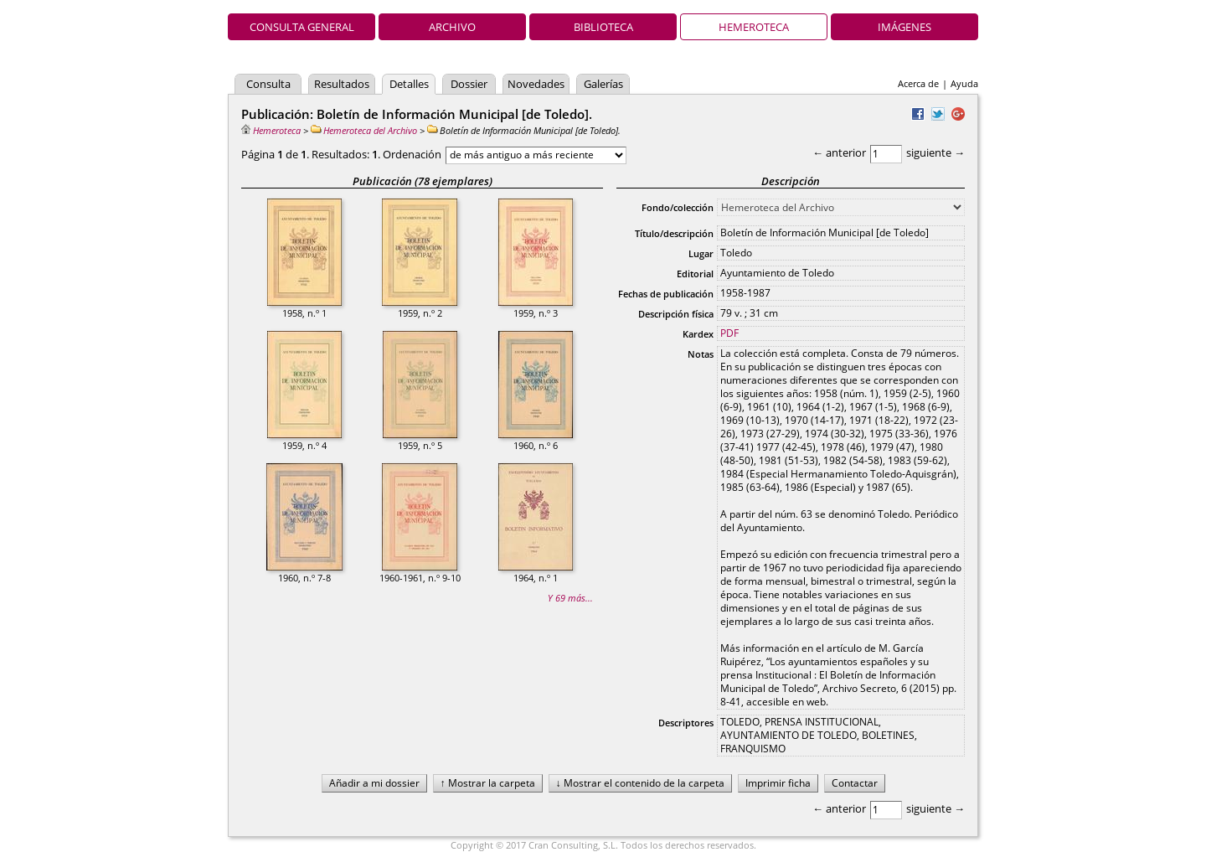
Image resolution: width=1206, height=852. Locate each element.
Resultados (341, 83)
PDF (729, 333)
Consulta (268, 83)
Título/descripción (674, 233)
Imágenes (904, 26)
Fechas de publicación (666, 293)
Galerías (603, 83)
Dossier (469, 83)
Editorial (695, 273)
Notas (701, 354)
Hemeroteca (754, 26)
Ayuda (964, 83)
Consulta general (302, 26)
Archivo (452, 26)
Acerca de (918, 83)
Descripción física (676, 313)
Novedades (536, 83)
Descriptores (686, 722)
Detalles (409, 83)
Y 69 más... (570, 597)
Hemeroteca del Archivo (364, 130)
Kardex (698, 334)
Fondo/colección (678, 207)
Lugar (701, 253)
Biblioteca (603, 26)
